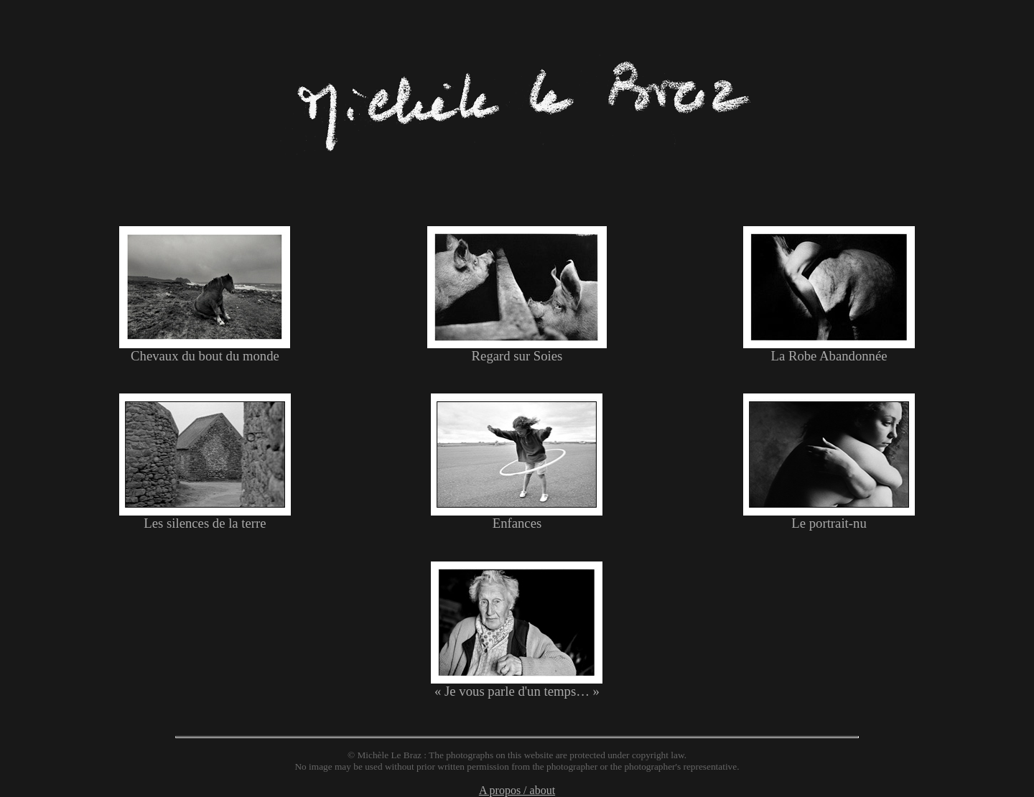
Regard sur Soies (517, 349)
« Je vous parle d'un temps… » (516, 685)
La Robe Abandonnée (829, 349)
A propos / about (517, 790)
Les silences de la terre (205, 517)
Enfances (516, 517)
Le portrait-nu (829, 517)
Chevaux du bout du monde (204, 349)
